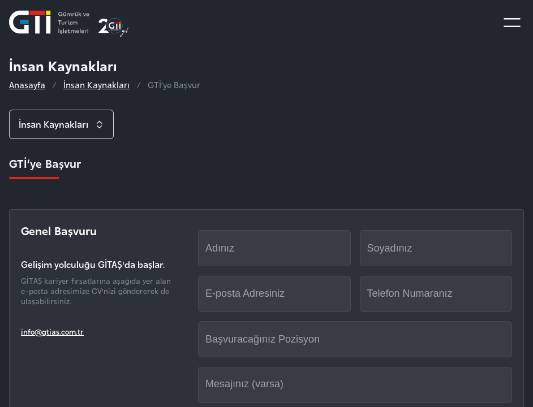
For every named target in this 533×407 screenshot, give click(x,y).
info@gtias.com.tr (52, 331)
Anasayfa (27, 85)
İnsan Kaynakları (96, 85)
